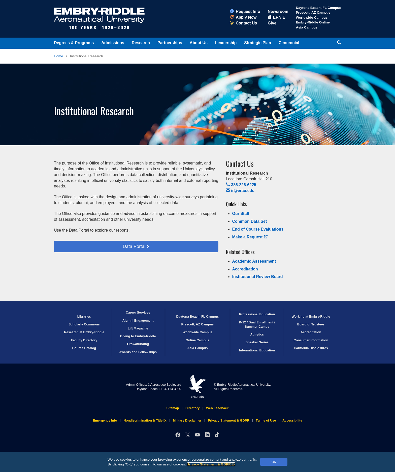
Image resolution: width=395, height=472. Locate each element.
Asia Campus (306, 27)
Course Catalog (84, 348)
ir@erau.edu (240, 190)
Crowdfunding (138, 344)
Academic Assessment (254, 261)
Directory (192, 408)
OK (274, 462)
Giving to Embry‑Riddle (138, 336)
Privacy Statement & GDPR (211, 464)
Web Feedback (217, 408)
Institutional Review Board (257, 276)
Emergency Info (105, 420)
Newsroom (278, 11)
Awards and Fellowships (138, 352)
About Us (199, 43)
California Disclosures (311, 348)
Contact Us (243, 23)
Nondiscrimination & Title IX (144, 420)
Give (272, 23)
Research (141, 43)
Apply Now (243, 17)
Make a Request (250, 237)
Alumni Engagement (138, 320)
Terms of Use (266, 420)
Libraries (84, 316)
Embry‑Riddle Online (313, 22)
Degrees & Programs (74, 43)
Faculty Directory (84, 340)
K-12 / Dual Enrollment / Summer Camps (257, 324)
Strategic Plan (257, 43)
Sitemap (173, 408)
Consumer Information (310, 340)
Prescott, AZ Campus (313, 12)
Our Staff (240, 213)
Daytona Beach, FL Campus (318, 8)
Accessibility (292, 420)
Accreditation (245, 269)
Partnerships (169, 43)
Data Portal (134, 246)
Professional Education (257, 314)
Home (58, 56)
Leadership (226, 43)
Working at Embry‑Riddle (311, 316)
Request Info (245, 11)
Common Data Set (249, 221)
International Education (257, 350)
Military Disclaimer (187, 420)
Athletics (257, 334)
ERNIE (276, 17)
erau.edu (197, 387)
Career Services (138, 312)
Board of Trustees (311, 324)
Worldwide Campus (311, 17)
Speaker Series (257, 342)
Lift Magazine (138, 328)
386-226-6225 (241, 185)
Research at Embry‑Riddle (84, 332)
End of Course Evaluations (258, 229)
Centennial (289, 43)
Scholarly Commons (84, 324)
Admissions (112, 43)
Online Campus (197, 340)
